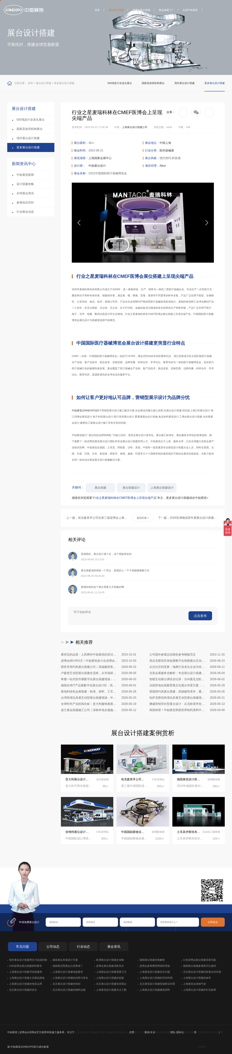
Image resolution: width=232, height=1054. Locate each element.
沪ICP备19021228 (208, 1032)
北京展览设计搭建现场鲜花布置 (157, 983)
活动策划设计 (119, 1032)
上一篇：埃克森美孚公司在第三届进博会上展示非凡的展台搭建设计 (97, 517)
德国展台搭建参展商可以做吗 (199, 965)
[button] (206, 222)
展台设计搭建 (116, 10)
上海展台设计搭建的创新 (110, 977)
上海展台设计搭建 (84, 1032)
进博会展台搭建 (141, 10)
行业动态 (83, 946)
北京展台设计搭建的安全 (23, 989)
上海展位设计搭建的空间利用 (156, 977)
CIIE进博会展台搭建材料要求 (25, 965)
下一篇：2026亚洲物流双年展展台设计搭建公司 (188, 517)
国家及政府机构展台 (153, 83)
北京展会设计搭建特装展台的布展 (202, 971)
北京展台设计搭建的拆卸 (66, 983)
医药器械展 (167, 150)
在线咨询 (57, 898)
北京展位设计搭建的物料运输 (69, 989)
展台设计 (139, 1032)
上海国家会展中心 (100, 158)
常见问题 (22, 946)
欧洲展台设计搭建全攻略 (110, 959)
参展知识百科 (25, 202)
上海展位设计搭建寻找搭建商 (25, 971)
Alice (163, 165)
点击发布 (200, 616)
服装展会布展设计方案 (65, 959)
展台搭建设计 (131, 487)
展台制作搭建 (162, 1032)
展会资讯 (113, 946)
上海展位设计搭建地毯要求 (68, 971)
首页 (97, 10)
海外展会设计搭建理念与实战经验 (28, 959)
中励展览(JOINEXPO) (84, 410)
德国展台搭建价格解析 (152, 959)
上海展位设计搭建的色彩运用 (25, 983)
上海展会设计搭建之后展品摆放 (27, 977)
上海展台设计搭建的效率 (197, 977)
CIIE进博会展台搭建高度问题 (199, 959)
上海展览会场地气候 (194, 983)
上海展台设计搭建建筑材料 (155, 989)
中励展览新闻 (25, 174)
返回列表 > (143, 517)
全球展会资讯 (25, 193)
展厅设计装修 (103, 1032)
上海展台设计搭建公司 (134, 127)
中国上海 (165, 142)
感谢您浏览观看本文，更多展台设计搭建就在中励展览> (140, 497)
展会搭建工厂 (166, 10)
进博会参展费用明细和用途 (155, 965)
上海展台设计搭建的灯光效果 (199, 989)
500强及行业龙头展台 (119, 83)
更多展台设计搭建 (64, 83)
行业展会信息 (25, 211)
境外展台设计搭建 (184, 83)
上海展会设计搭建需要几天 (111, 971)
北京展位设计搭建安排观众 (111, 983)
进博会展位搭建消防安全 (110, 965)
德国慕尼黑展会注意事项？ (68, 965)
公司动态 (52, 946)
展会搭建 (189, 1032)
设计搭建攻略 (25, 184)
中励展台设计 (97, 165)
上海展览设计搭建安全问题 (155, 971)
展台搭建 (100, 487)
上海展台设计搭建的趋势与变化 (70, 977)
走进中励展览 (190, 10)
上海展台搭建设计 (162, 487)
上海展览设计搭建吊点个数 (111, 989)
